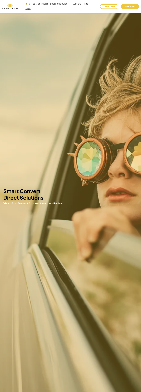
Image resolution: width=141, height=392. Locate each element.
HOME (27, 4)
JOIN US (28, 9)
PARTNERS (77, 4)
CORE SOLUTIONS (40, 4)
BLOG (86, 4)
